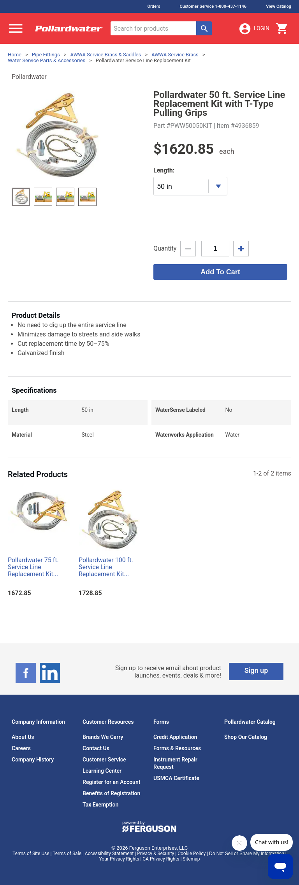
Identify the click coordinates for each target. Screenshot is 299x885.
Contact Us (96, 748)
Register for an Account (111, 782)
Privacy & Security (155, 853)
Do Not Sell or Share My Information (246, 853)
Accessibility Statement (109, 853)
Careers (21, 748)
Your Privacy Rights (119, 859)
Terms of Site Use (30, 853)
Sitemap (191, 859)
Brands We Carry (103, 737)
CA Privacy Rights (160, 859)
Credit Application (175, 737)
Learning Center (102, 771)
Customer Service (104, 759)
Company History (33, 759)
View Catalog (278, 6)
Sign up (256, 670)
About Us (23, 737)
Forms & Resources (177, 748)
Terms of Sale (67, 853)
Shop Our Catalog (245, 737)
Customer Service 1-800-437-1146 (213, 6)
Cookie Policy (192, 853)
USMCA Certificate (176, 778)
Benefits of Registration (111, 793)
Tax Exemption (100, 804)
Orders (153, 6)
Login (253, 28)
